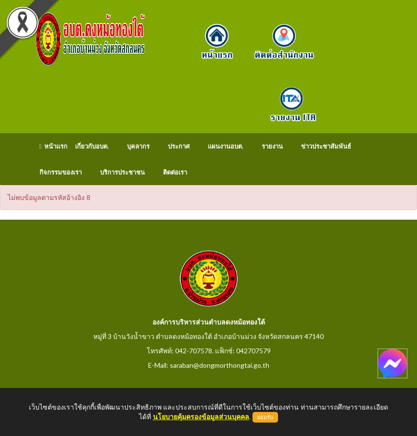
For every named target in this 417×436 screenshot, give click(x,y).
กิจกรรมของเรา (60, 172)
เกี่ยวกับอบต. (92, 146)
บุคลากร (138, 146)
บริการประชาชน (122, 172)
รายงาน (272, 146)
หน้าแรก (53, 146)
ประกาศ (179, 146)
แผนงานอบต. (225, 146)
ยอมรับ (265, 417)
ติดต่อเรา (175, 172)
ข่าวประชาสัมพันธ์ (326, 146)
